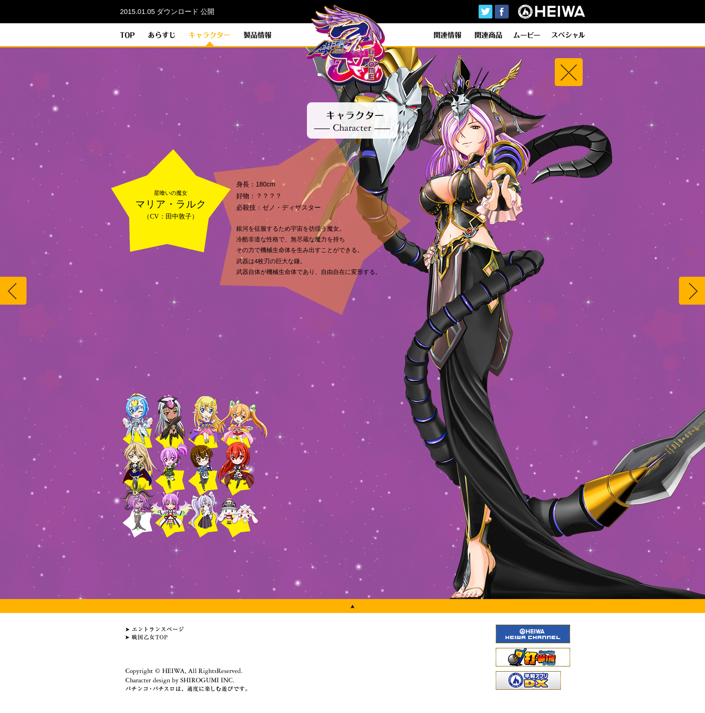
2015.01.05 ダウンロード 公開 (167, 11)
